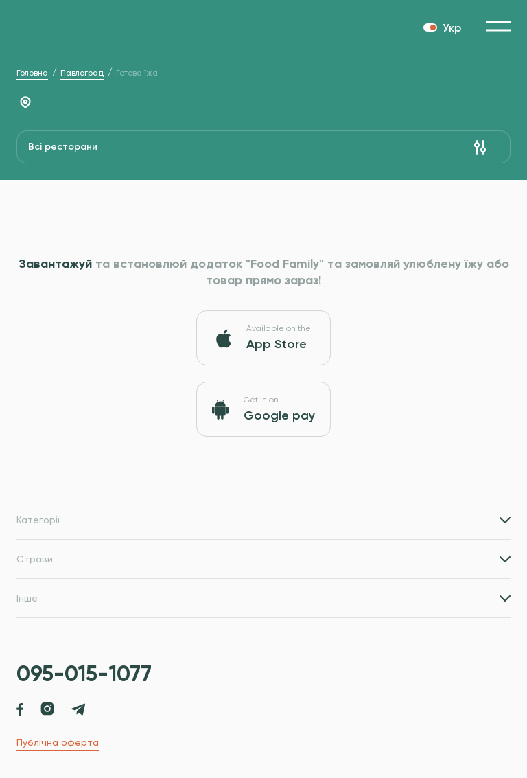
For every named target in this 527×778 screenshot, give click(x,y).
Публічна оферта (57, 742)
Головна (32, 73)
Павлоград (82, 73)
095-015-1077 (84, 674)
